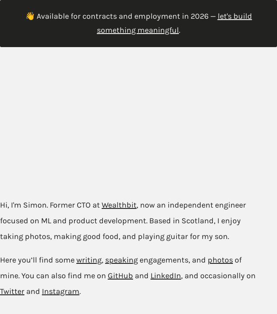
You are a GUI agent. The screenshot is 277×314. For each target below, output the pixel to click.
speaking (121, 260)
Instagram (60, 291)
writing (89, 260)
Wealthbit (119, 205)
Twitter (12, 291)
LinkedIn (165, 275)
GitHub (120, 275)
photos (220, 260)
